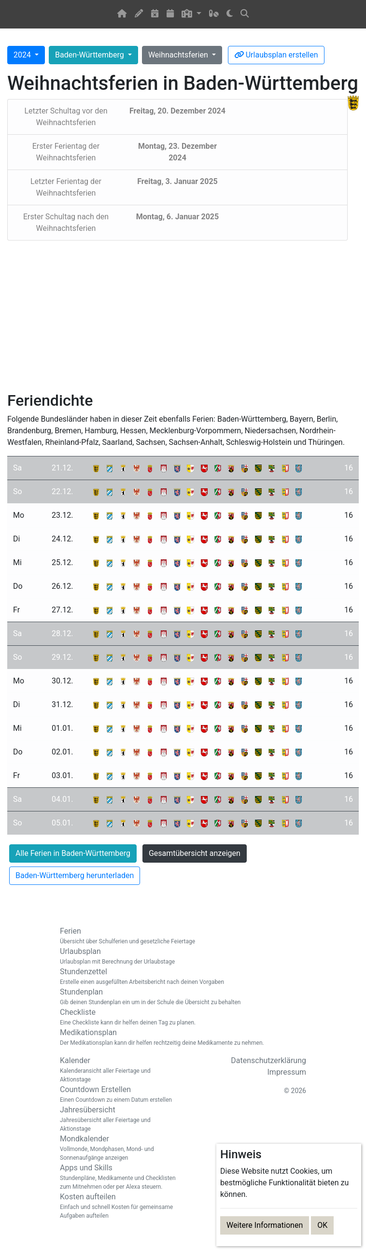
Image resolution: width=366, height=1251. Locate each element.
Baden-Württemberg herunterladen (74, 875)
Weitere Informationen (264, 1225)
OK (322, 1225)
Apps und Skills (118, 1177)
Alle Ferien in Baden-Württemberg (72, 853)
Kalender (118, 1070)
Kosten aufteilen (118, 1206)
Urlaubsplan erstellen (276, 54)
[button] (191, 14)
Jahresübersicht (118, 1119)
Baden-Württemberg (90, 54)
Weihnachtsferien (179, 54)
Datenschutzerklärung (268, 1060)
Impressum (287, 1072)
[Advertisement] (183, 316)
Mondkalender (118, 1148)
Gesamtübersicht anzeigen (194, 853)
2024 (23, 54)
